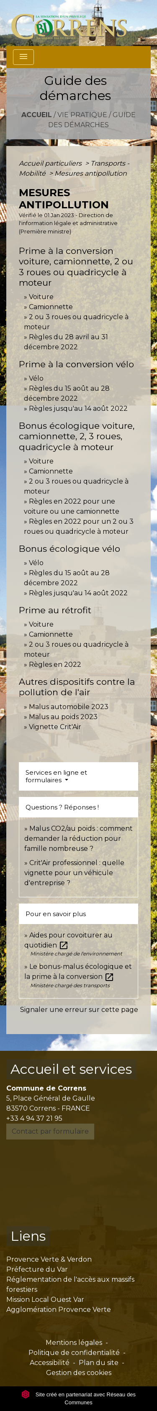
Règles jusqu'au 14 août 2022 (78, 408)
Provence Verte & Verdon (49, 1259)
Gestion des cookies (78, 1373)
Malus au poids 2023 (63, 717)
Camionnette (51, 307)
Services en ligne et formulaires (56, 776)
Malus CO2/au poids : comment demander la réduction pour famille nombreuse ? (78, 839)
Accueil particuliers (51, 163)
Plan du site (98, 1363)
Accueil (36, 115)
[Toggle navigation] (23, 57)
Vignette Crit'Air (55, 727)
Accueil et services (71, 1069)
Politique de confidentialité (74, 1353)
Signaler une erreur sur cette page (79, 1010)
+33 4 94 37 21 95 (34, 1118)
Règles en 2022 (55, 664)
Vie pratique (82, 115)
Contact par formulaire (50, 1131)
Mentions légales (74, 1343)
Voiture (41, 297)
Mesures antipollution (90, 173)
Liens (28, 1236)
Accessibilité (49, 1363)
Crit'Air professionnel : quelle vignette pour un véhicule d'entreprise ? (74, 873)
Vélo (36, 378)
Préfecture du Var (37, 1269)
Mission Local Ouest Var (45, 1299)
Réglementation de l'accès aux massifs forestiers (70, 1284)
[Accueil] (74, 23)
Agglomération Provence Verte (58, 1310)
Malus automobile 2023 (68, 707)
